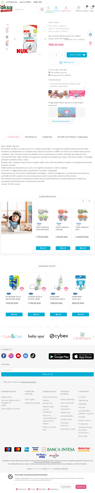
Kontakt (81, 437)
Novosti (81, 427)
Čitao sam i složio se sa (20, 402)
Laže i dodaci (42, 25)
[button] (29, 9)
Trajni (32, 489)
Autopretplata (67, 436)
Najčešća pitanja (32, 423)
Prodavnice (83, 444)
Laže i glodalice (29, 25)
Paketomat (65, 433)
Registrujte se (66, 11)
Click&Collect (66, 440)
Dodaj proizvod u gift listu (59, 95)
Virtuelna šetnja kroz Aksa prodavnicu (85, 450)
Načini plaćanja (67, 420)
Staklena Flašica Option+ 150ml (35, 318)
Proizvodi (10, 25)
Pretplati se (66, 82)
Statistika (42, 489)
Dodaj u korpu (75, 75)
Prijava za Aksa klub (49, 448)
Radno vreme (84, 441)
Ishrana (19, 25)
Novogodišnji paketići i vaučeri (85, 432)
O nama (82, 417)
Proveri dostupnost (61, 142)
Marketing (54, 489)
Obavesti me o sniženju (75, 60)
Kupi (43, 268)
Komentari (47, 157)
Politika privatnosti (47, 422)
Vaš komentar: (54, 100)
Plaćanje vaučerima (65, 428)
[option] (7, 41)
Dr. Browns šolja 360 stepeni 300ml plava (13, 319)
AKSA (3, 25)
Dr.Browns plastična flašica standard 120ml (57, 319)
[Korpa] (91, 9)
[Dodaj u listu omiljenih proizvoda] (14, 309)
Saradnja (82, 424)
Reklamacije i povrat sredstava (48, 430)
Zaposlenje (83, 421)
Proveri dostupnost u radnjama (73, 157)
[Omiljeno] (85, 8)
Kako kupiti (29, 420)
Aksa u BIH (82, 456)
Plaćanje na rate (68, 449)
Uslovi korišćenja (50, 417)
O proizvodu (13, 157)
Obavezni (22, 489)
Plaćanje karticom (65, 444)
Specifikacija (31, 157)
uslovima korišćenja (28, 402)
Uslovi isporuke (67, 423)
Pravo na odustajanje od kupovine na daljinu (49, 440)
